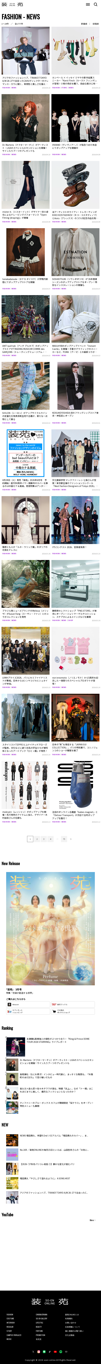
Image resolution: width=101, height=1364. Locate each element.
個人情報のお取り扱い (74, 1328)
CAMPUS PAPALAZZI (14, 1332)
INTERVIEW (11, 1320)
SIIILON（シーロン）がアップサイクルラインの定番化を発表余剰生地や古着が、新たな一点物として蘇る (25, 414)
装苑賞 (38, 1336)
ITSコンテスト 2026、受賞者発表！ (69, 545)
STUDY (9, 1328)
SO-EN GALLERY (41, 1316)
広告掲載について (72, 1324)
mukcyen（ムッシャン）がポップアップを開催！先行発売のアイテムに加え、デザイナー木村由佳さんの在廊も (24, 813)
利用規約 (69, 1316)
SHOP (70, 619)
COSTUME (10, 1316)
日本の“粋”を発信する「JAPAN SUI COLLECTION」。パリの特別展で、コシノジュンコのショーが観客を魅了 (75, 746)
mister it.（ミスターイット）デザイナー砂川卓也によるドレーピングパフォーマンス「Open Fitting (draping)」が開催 (25, 214)
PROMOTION (40, 1332)
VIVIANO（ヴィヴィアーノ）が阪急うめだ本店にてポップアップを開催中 (74, 146)
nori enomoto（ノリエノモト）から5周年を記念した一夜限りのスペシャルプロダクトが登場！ (75, 679)
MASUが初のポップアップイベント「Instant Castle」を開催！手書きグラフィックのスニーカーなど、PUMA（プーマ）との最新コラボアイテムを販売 (74, 349)
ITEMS (64, 87)
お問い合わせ (70, 1320)
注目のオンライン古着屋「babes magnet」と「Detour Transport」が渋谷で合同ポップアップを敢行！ (75, 813)
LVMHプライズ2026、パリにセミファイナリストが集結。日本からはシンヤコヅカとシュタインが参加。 (25, 679)
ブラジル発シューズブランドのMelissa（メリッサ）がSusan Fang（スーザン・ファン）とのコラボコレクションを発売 (25, 612)
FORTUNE (39, 1328)
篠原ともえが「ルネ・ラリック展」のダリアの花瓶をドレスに (25, 547)
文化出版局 (69, 1332)
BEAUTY (39, 1324)
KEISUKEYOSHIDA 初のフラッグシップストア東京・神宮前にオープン (75, 413)
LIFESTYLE (39, 1320)
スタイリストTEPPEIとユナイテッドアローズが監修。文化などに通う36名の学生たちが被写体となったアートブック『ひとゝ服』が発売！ (25, 746)
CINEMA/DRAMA (41, 1312)
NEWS (14, 87)
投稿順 (96, 23)
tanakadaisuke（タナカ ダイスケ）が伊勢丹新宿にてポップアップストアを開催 (25, 280)
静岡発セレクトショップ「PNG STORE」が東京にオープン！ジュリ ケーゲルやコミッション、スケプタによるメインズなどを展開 (74, 612)
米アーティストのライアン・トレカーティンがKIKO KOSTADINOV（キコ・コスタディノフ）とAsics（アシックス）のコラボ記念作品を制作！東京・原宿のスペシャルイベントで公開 (74, 216)
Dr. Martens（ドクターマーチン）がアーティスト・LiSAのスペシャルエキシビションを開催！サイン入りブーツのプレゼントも (25, 147)
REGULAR (10, 1324)
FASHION (6, 87)
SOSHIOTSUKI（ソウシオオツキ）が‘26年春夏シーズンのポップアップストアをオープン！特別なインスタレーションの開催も (74, 281)
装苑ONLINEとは (72, 1312)
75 (64, 836)
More (92, 1217)
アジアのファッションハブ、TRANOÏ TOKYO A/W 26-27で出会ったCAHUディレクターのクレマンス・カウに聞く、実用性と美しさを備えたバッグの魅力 (25, 82)
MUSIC (9, 1336)
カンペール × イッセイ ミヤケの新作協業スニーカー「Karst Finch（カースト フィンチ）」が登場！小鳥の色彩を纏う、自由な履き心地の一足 (75, 82)
